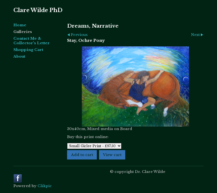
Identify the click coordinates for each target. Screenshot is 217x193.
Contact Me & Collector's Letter (31, 40)
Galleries (22, 31)
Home (19, 25)
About (19, 56)
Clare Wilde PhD (37, 10)
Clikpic (45, 186)
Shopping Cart (28, 49)
